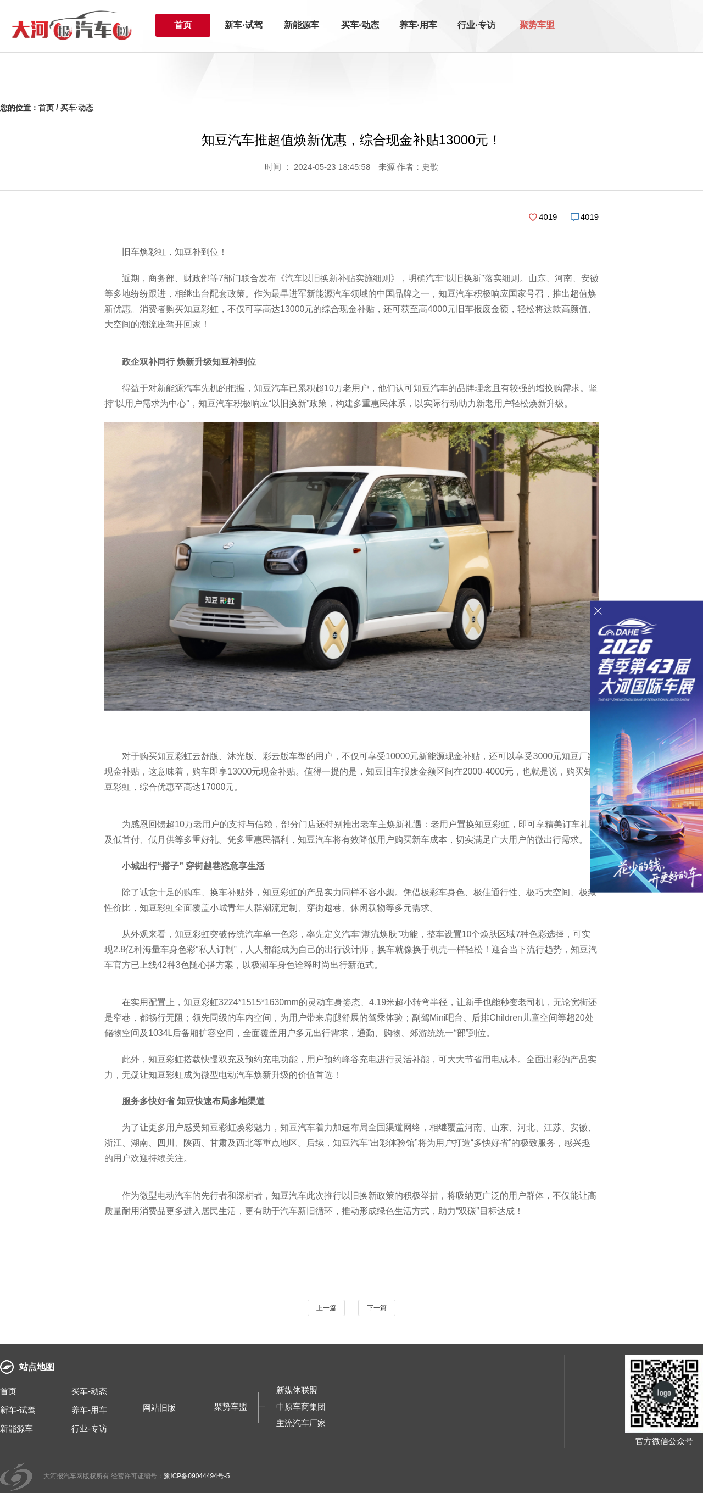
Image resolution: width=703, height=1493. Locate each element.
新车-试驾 (18, 1409)
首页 (183, 25)
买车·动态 (359, 25)
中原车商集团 (301, 1406)
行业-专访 (89, 1428)
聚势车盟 (537, 25)
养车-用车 (89, 1409)
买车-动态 (89, 1391)
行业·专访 (476, 25)
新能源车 (301, 25)
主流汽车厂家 (301, 1423)
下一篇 (377, 1308)
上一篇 (326, 1308)
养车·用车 (418, 25)
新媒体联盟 (296, 1390)
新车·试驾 (243, 25)
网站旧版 (159, 1407)
